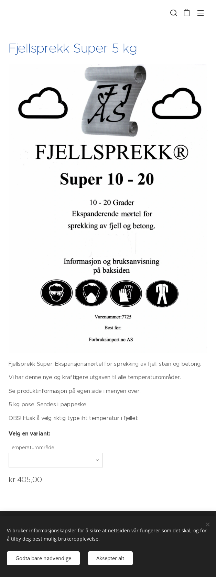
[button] (173, 12)
